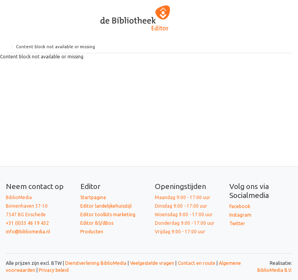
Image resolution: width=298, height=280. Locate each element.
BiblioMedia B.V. (274, 270)
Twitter (237, 223)
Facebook (239, 206)
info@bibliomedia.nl (28, 231)
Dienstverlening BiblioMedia (96, 263)
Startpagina (93, 197)
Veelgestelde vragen (152, 263)
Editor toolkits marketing (107, 214)
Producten (91, 231)
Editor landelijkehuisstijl (106, 205)
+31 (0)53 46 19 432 (27, 223)
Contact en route (196, 263)
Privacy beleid (54, 270)
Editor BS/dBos (96, 223)
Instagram (240, 214)
